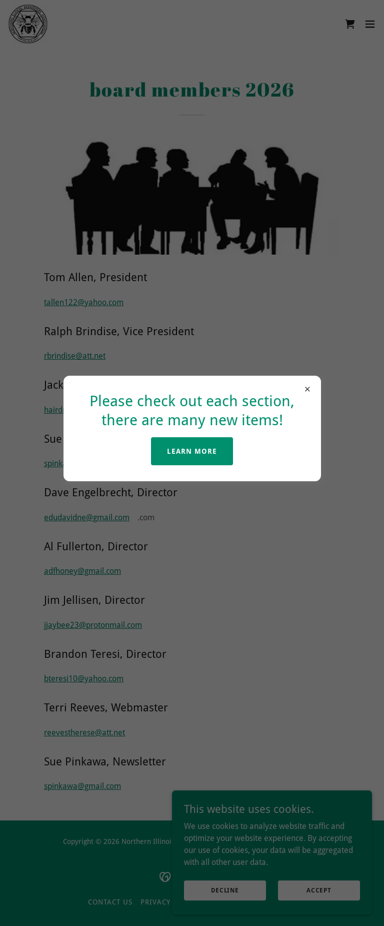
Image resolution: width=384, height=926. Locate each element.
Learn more (192, 451)
